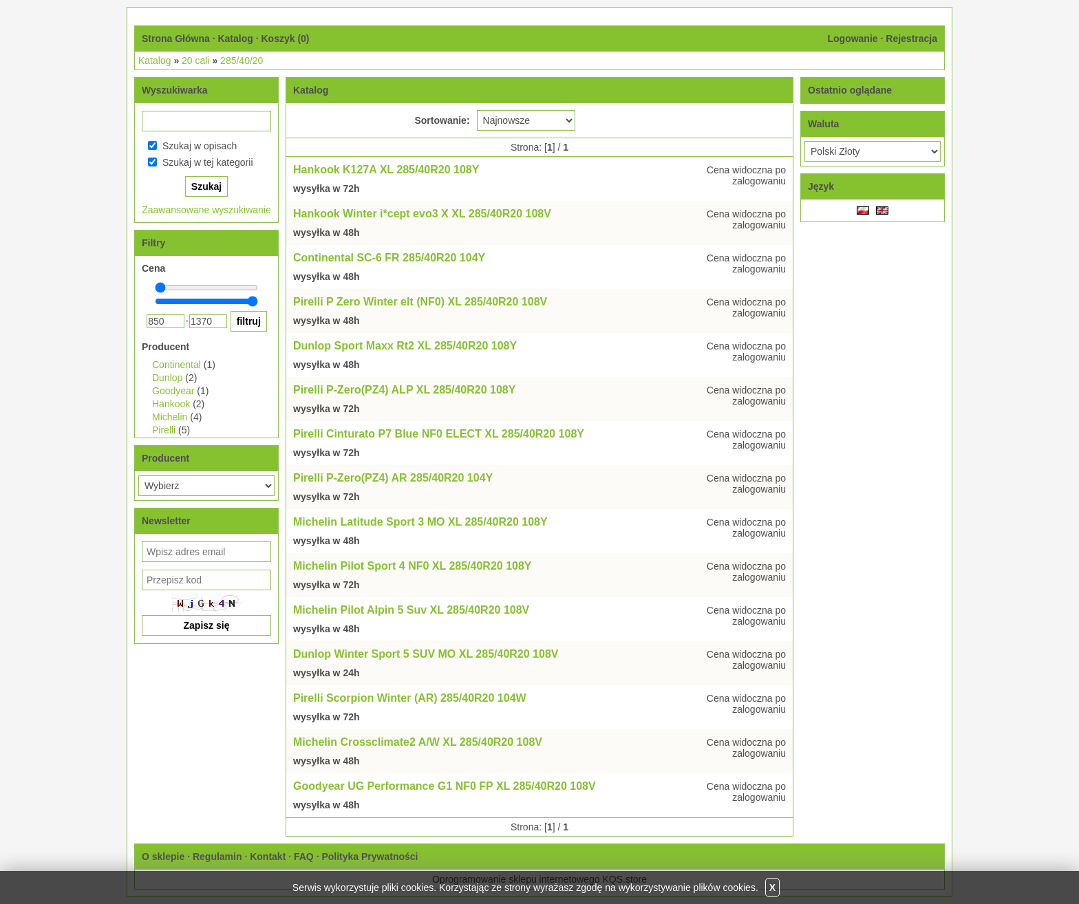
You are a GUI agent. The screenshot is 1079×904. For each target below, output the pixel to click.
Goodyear (173, 390)
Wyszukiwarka (174, 90)
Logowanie (852, 38)
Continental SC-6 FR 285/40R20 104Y (389, 257)
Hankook (171, 403)
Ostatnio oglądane (850, 90)
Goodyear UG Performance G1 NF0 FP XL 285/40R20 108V (444, 786)
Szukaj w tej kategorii (207, 162)
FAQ (304, 856)
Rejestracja (911, 38)
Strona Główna (176, 38)
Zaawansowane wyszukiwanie (206, 209)
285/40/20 (241, 60)
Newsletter (166, 520)
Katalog (235, 38)
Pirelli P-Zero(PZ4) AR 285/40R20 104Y (393, 478)
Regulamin (217, 856)
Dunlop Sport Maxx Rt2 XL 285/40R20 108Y (405, 346)
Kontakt (268, 856)
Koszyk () (285, 38)
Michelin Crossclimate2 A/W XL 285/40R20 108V (417, 742)
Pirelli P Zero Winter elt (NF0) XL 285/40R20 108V (420, 302)
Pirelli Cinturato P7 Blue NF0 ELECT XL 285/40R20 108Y (438, 434)
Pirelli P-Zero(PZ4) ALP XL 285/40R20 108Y (404, 390)
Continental (176, 364)
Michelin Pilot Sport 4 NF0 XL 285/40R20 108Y (412, 566)
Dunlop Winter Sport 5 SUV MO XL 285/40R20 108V (425, 654)
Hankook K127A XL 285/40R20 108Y (386, 169)
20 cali (195, 60)
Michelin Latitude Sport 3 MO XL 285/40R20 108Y (420, 522)
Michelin (169, 416)
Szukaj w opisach (199, 145)
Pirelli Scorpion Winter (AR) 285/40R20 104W (409, 698)
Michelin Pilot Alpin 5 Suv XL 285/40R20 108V (411, 610)
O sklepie (163, 856)
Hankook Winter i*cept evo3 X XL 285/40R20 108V (422, 213)
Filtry (153, 242)
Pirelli (163, 429)
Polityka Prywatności (369, 856)
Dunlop (167, 377)
